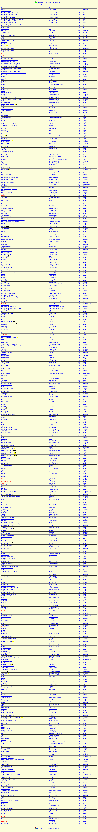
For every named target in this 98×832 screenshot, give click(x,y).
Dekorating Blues (5, 278)
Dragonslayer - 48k (5, 654)
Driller (2, 704)
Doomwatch (3, 573)
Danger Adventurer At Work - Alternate (9, 60)
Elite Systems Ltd (53, 746)
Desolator (3, 339)
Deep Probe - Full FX (5, 252)
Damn (2, 37)
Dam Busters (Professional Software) (9, 35)
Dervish (2, 319)
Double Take (3, 602)
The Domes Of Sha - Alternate (7, 517)
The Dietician (4, 417)
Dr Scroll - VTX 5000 (5, 728)
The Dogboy (3, 509)
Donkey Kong (4, 538)
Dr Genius (3, 702)
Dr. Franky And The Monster (7, 700)
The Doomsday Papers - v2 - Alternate (9, 566)
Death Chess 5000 (5, 211)
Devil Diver (3, 360)
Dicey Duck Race (5, 401)
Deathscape (3, 226)
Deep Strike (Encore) (5, 261)
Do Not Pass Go (4, 543)
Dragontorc (3, 671)
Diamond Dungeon (5, 391)
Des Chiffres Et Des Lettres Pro (8, 323)
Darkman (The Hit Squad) (6, 92)
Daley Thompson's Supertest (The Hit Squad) (11, 24)
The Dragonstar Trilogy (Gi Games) (9, 669)
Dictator (2, 407)
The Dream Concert (5, 697)
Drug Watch (3, 733)
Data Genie (3, 128)
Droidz (2, 725)
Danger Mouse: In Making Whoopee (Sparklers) (11, 69)
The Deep (3, 247)
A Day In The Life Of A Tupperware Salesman (11, 153)
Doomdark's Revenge (5, 555)
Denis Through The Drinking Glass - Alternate (11, 308)
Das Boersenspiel (5, 115)
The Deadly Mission (5, 187)
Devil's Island (4, 370)
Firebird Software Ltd (54, 94)
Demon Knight (4, 298)
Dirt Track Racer (4, 443)
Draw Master (4, 684)
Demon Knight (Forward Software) (8, 300)
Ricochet (51, 50)
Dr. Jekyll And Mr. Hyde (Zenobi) (8, 715)
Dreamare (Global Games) (6, 696)
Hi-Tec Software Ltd (53, 272)
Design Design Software (54, 100)
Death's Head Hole (5, 228)
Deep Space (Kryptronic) (6, 257)
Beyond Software (53, 555)
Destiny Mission (4, 342)
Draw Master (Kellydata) (6, 687)
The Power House (53, 319)
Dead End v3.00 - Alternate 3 (7, 182)
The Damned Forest (5, 38)
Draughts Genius (4, 679)
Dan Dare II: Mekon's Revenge (7, 48)
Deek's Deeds (4, 244)
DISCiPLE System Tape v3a (7, 453)
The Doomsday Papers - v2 (7, 564)
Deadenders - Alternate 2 (6, 176)
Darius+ (2, 79)
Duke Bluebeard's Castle (6, 748)
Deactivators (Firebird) (6, 167)
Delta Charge (4, 280)
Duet (2, 746)
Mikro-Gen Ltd (52, 274)
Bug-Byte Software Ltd (54, 236)
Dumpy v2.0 (3, 753)
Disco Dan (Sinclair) (5, 458)
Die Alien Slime (4, 411)
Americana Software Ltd (54, 722)
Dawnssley (3, 148)
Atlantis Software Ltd (54, 574)
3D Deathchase (4, 205)
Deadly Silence (4, 190)
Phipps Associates (53, 535)
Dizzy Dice (3, 479)
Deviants (3, 359)
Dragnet (2, 623)
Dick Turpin (3, 406)
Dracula (2, 618)
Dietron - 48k (4, 421)
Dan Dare (3, 45)
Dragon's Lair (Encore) (6, 649)
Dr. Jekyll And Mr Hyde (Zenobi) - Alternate (10, 717)
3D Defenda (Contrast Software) (8, 267)
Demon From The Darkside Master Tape (10, 296)
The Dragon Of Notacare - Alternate (9, 638)
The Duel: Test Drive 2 (6, 745)
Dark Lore (3, 87)
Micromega (51, 149)
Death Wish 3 (4, 238)
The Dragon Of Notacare (6, 636)
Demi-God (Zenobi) (5, 290)
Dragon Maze (4, 631)
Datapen (2, 135)
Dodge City (3, 499)
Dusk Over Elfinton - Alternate (7, 793)
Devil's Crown (4, 363)
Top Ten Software (53, 148)
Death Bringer (4, 203)
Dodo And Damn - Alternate (7, 506)
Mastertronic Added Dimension (56, 283)
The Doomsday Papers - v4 (7, 568)
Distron (2, 475)
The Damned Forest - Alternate (7, 40)
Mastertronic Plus (53, 411)
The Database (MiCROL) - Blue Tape (9, 123)
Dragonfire (3, 628)
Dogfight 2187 (4, 512)
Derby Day (3, 316)
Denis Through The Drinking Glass (8, 306)
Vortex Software (52, 275)
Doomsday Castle (5, 561)
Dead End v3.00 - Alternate (7, 179)
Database (3, 118)
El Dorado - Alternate (5, 576)
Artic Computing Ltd (53, 211)
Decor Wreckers (4, 242)
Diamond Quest (4, 393)
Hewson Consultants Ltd (54, 430)
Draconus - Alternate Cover (7, 615)
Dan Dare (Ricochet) (5, 51)
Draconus (3, 613)
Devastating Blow (5, 357)
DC (1, 161)
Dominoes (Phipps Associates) (7, 535)
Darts (2, 112)
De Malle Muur (4, 287)
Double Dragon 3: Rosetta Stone (8, 592)
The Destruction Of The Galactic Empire (10, 344)
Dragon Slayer (4, 651)
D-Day (2, 162)
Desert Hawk (4, 326)
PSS (50, 256)
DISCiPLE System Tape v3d (7, 455)
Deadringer (3, 198)
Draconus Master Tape (6, 617)
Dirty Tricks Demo (5, 447)
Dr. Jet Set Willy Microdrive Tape (8, 720)
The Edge (51, 79)
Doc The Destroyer (5, 493)
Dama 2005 (3, 30)
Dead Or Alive (4, 197)
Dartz (2, 113)
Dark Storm (3, 105)
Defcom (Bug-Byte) (5, 264)
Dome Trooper (4, 520)
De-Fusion (3, 277)
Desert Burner (4, 324)
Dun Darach (3, 754)
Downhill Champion (5, 607)
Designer (3, 332)
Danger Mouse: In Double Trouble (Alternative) (11, 63)
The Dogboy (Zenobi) (5, 510)
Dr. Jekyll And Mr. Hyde (6, 714)
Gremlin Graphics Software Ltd (56, 84)
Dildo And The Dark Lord (6, 427)
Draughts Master (4, 681)
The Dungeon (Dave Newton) (7, 769)
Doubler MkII (4, 599)
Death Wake (3, 234)
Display (2, 470)
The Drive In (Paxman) (6, 710)
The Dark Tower (4, 107)
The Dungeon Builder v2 (6, 766)
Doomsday (3, 559)
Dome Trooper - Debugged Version (8, 522)
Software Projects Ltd (54, 644)
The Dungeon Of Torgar (6, 777)
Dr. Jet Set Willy (4, 718)
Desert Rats (3, 331)
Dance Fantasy (4, 42)
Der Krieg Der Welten (5, 318)
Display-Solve (4, 471)
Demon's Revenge (5, 305)
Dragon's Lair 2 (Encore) (6, 648)
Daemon (3, 9)
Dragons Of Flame (5, 659)
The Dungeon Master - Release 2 (8, 772)
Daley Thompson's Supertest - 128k (8, 20)
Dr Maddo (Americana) (6, 723)
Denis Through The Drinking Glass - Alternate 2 (11, 309)
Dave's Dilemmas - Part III (7, 144)
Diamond (3, 390)
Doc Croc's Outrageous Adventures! (9, 491)
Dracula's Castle (4, 620)
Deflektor (3, 275)
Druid (2, 735)
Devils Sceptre (4, 375)
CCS (50, 25)
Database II (3, 120)
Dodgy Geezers (4, 501)
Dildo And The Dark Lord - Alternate (9, 429)
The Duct (3, 743)
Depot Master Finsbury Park (7, 313)
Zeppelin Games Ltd (53, 208)
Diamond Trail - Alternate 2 (7, 398)
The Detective (4, 349)
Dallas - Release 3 (5, 29)
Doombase (3, 551)
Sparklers (51, 69)
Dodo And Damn (4, 504)
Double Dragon (4, 584)
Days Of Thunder (5, 156)
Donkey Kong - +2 (5, 540)
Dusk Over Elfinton (5, 792)
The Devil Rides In (5, 362)
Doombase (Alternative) (6, 553)
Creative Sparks (52, 61)
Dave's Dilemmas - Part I (6, 141)
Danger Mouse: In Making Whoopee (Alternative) (12, 68)
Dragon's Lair (4, 644)
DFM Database (4, 380)
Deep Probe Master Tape (6, 254)
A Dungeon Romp (5, 780)
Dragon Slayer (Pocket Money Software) (10, 657)
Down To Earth (4, 608)
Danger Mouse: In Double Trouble (8, 61)
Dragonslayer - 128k (5, 652)
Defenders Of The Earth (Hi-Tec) (8, 272)
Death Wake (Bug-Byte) (6, 236)
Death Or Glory (4, 218)
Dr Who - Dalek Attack (6, 738)
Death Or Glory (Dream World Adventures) (10, 221)
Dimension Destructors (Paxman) (8, 434)
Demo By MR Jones (5, 292)
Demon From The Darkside (7, 295)
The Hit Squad (52, 16)
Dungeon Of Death (5, 776)
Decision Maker (4, 241)
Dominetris (3, 530)
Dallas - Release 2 (5, 27)
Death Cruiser (4, 213)
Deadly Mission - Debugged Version (9, 189)
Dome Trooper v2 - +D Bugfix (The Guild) (10, 524)
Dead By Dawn (4, 169)
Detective (3, 347)
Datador (2, 127)
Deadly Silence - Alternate (6, 192)
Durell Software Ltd (53, 223)
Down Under (4, 612)
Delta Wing (3, 282)
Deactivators (3, 166)
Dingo (2, 435)
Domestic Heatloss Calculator (7, 519)
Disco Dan (3, 457)
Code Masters (52, 229)
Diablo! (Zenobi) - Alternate (7, 388)
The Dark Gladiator (5, 86)
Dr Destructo (4, 689)
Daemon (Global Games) (6, 11)
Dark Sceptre (4, 94)
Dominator (3, 527)
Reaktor (51, 166)
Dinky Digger (4, 439)
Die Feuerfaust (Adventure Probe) (8, 414)
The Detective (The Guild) (6, 352)
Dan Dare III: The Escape (6, 47)
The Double (3, 581)
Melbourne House (53, 493)
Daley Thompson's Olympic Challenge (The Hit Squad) (13, 19)
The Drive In (4, 709)
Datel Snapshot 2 (4, 138)
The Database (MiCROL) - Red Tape (9, 125)
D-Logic (3, 488)
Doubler (2, 597)
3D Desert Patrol (4, 329)
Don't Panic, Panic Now (6, 548)
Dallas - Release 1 (5, 25)
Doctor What (4, 497)
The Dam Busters (5, 32)
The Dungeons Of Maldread (7, 787)
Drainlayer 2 (3, 674)
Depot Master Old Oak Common (8, 314)
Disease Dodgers (4, 466)
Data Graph (3, 130)
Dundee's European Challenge (7, 758)
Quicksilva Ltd (52, 234)
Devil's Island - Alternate (6, 372)
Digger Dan (3, 422)
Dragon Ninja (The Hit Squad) (7, 635)
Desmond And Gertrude (6, 336)
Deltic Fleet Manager (5, 285)
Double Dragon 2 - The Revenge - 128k (9, 587)
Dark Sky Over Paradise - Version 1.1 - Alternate (11, 99)
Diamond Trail (4, 394)
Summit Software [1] (53, 600)
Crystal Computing (53, 771)
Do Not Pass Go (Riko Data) (7, 545)
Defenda (3, 265)
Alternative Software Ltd (54, 63)
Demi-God (3, 288)
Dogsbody (3, 514)
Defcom (2, 262)
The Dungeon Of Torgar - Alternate (8, 779)
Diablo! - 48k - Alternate (6, 385)
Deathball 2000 (4, 200)
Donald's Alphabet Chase (6, 537)
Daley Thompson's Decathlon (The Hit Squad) (11, 16)
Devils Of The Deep (5, 373)
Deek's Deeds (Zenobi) (6, 246)
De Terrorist (3, 354)
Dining (2, 437)
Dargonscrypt (4, 76)
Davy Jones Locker (5, 146)
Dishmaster (3, 468)
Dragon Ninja (4, 633)
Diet (2, 416)
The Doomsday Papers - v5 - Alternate (9, 571)
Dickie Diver (4, 403)
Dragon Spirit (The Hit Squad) (7, 666)
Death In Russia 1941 (5, 215)
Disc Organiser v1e (5, 462)
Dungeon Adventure (5, 762)
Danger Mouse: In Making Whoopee (9, 66)
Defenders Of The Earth (6, 270)
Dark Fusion (3, 84)
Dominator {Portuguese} (6, 528)
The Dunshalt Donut (5, 789)
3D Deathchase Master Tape (7, 208)
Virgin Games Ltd (53, 45)
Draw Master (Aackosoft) (6, 686)
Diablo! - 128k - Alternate (6, 383)
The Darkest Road (5, 82)
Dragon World (4, 673)
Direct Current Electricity (6, 442)
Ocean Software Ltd (53, 12)
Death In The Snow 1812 (6, 216)
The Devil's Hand (5, 367)
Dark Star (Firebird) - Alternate (7, 104)
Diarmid (2, 399)
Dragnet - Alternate (5, 625)
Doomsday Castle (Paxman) (7, 563)
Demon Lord (3, 301)
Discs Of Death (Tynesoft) (6, 465)
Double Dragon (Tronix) (6, 595)
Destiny (50, 390)
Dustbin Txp (3, 797)
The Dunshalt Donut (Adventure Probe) (9, 790)
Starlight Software (53, 226)
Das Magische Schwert (6, 117)
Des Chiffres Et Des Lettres (7, 321)
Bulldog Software (53, 689)
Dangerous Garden (5, 74)
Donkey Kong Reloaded (6, 542)
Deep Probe (3, 249)
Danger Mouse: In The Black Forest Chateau (10, 71)
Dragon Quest (4, 639)
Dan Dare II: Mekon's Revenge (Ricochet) (10, 50)
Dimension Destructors (6, 432)
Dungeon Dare (4, 767)
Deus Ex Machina (5, 355)
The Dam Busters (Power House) (8, 33)
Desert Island (4, 327)
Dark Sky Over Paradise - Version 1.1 (9, 97)
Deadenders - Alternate (6, 174)
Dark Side (3, 95)
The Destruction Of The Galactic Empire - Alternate (12, 345)
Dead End (3, 171)
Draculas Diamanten (5, 621)
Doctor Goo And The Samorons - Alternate (10, 496)
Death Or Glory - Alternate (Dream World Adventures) (13, 220)
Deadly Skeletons (5, 194)
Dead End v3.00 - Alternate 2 (7, 180)
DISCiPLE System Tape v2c (7, 452)
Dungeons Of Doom (5, 785)
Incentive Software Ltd (54, 704)
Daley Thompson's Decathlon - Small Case (10, 14)
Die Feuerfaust (4, 412)
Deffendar (3, 274)
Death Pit (3, 223)
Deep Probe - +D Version (6, 251)
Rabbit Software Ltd (53, 231)
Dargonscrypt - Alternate (6, 78)
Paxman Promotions (53, 563)
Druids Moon (4, 736)
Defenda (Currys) (5, 269)
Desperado (3, 341)
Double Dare (3, 582)
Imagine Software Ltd (54, 633)
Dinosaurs (3, 440)
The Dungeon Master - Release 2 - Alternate (10, 774)
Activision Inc (52, 334)
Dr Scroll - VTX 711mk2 (6, 730)
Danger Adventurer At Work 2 (7, 58)
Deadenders (3, 172)
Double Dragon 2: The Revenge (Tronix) (10, 590)
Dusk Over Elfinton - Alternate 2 (8, 795)
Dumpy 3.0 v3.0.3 (5, 751)
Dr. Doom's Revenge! (5, 691)
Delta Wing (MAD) (5, 283)
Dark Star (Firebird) (5, 102)
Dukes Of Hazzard (5, 749)
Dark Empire (4, 81)
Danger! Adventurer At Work (7, 56)
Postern (50, 439)
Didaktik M (3, 409)
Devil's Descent (4, 365)
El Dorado (3, 574)
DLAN (2, 486)
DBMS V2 (3, 159)
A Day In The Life (5, 149)
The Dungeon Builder (5, 764)
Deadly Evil (3, 184)
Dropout (2, 727)
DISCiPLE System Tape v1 (7, 448)
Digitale (2, 424)
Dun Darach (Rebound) (6, 756)
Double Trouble (4, 604)
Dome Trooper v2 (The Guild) (7, 525)
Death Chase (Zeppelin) (6, 210)
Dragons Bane (4, 643)
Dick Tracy (3, 404)
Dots (2, 577)
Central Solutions (53, 341)
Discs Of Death (4, 463)
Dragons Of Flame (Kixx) (6, 661)
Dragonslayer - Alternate (6, 656)
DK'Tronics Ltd (52, 360)
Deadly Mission (4, 185)
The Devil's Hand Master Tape (7, 368)
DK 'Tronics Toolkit (5, 484)
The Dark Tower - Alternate (7, 109)
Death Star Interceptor (6, 233)
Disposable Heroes (5, 473)
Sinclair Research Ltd (54, 458)
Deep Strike (3, 259)
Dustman (3, 798)
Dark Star (3, 100)
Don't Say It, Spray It (5, 550)
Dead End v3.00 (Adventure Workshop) (9, 177)
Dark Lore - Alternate (5, 89)
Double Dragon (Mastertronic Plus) (8, 594)
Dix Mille (3, 476)
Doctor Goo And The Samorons (8, 494)
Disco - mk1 (3, 460)
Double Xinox (4, 605)
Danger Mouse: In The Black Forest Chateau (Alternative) (13, 73)
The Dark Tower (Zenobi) (6, 110)
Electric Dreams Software (54, 53)
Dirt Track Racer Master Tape (7, 445)
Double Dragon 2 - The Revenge (8, 586)
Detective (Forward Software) (7, 350)
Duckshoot (3, 740)
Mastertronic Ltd (52, 363)
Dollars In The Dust (5, 515)
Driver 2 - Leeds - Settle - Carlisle (8, 712)
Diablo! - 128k (4, 381)
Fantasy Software (53, 561)
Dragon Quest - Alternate (6, 641)
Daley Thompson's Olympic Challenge (9, 17)
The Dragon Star (4, 667)
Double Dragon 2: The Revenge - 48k (9, 589)
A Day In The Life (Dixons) (7, 151)
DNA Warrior (4, 489)
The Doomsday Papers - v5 (7, 569)
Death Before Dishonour (6, 202)
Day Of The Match (5, 154)
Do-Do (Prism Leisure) (6, 507)
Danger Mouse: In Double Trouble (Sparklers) (11, 64)
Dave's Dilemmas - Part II (6, 143)
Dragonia (3, 630)
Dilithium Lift (4, 430)
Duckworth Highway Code (7, 741)
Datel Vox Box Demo (5, 140)
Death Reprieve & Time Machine (8, 225)
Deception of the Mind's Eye (7, 239)
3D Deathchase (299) (5, 207)
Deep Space (3, 256)
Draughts (3, 678)
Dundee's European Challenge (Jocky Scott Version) (12, 759)
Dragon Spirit (4, 662)
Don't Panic (3, 546)
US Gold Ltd (52, 32)
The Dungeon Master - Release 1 (8, 771)
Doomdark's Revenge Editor (7, 556)
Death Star (3, 231)
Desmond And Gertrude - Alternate (8, 337)
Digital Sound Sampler (6, 426)
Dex (2, 378)
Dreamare (3, 694)
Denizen (2, 311)
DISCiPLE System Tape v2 (7, 450)
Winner (50, 55)
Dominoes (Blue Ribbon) (6, 533)
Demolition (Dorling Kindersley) (8, 293)
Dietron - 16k (4, 419)
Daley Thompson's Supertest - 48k (8, 22)
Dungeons (3, 782)
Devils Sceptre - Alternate (6, 376)
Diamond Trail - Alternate (6, 396)
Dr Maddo (3, 722)
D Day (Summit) (4, 164)
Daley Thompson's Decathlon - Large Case (10, 12)
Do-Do (2, 502)
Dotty (2, 579)
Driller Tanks (4, 705)
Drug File (3, 731)
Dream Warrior (4, 699)
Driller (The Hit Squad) (6, 707)
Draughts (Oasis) (4, 683)
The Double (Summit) (5, 600)
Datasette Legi (4, 136)
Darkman (3, 91)
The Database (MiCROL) (6, 122)
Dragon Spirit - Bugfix (6, 664)
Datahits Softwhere (5, 131)
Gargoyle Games (52, 754)
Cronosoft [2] (52, 195)
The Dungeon (4, 761)
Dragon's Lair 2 (4, 646)
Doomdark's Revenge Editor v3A (8, 558)
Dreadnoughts (4, 692)
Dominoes (3, 532)
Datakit (2, 133)
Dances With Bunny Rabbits (7, 43)
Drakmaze (3, 676)
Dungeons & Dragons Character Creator (9, 784)
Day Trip (3, 158)
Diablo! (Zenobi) (4, 386)
